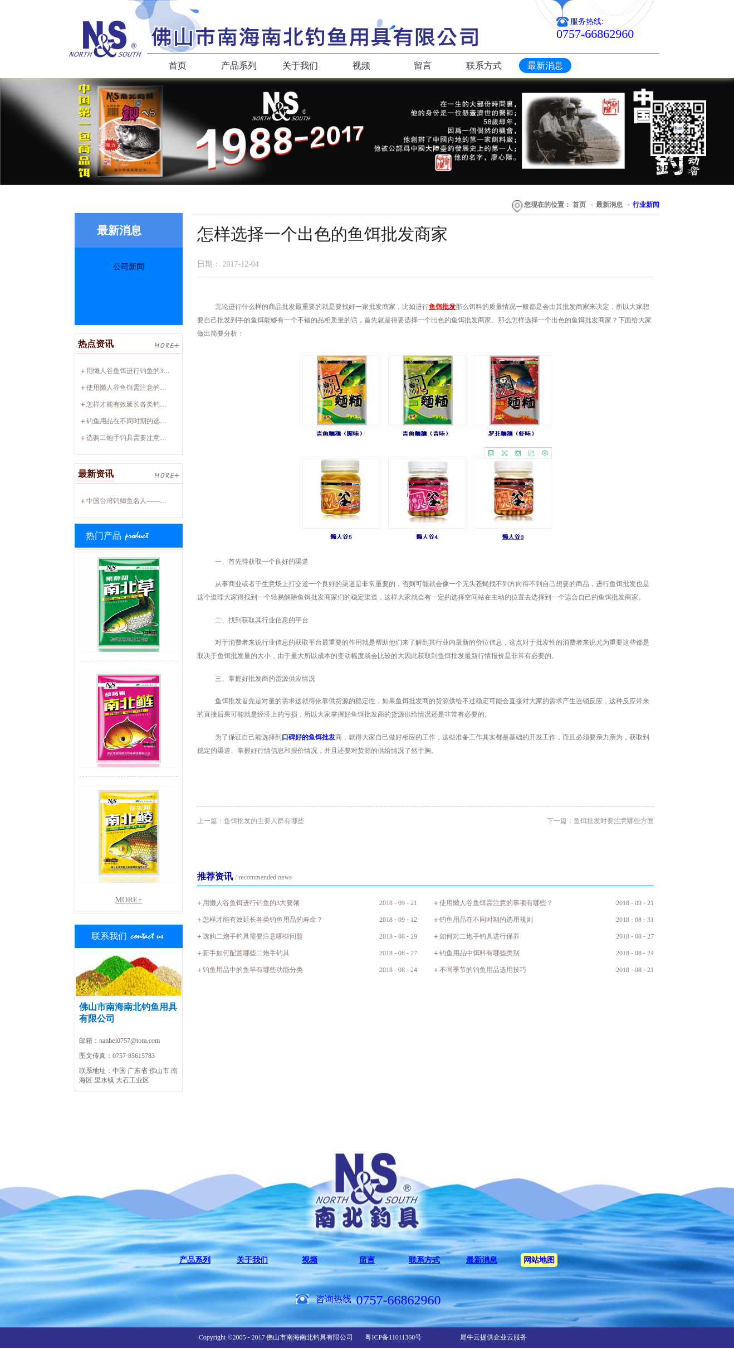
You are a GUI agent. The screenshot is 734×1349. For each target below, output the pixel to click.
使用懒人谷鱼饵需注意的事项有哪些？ (143, 387)
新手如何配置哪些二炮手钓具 (246, 953)
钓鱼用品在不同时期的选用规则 (133, 421)
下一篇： (600, 821)
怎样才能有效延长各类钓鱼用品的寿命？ (146, 404)
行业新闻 (646, 205)
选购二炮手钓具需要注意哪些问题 (136, 438)
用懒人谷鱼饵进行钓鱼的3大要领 (134, 371)
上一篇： (250, 821)
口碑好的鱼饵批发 (308, 737)
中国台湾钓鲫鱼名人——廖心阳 (133, 501)
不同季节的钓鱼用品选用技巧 (482, 970)
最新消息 (609, 205)
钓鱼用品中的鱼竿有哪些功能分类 (253, 970)
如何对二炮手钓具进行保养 (479, 936)
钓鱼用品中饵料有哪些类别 (479, 953)
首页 (178, 65)
